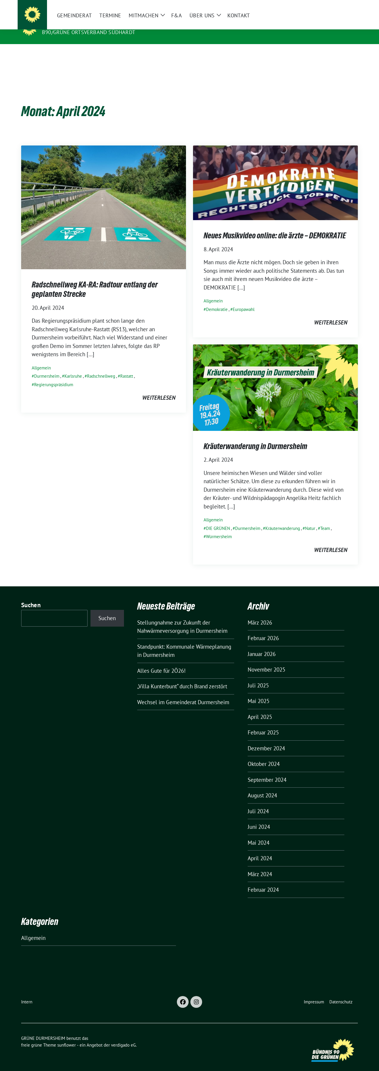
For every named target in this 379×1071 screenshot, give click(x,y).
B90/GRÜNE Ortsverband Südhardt (88, 32)
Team (325, 519)
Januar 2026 (262, 644)
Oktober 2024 (264, 754)
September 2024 (267, 770)
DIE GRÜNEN (218, 519)
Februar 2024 (263, 880)
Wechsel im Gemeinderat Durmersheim (183, 693)
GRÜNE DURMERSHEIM (74, 23)
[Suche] (339, 5)
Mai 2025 (258, 691)
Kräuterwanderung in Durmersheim (255, 437)
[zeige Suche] (347, 5)
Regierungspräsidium (53, 375)
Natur (310, 519)
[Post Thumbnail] (103, 197)
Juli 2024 (258, 802)
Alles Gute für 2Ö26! (161, 661)
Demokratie (217, 300)
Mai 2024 (258, 833)
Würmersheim (219, 527)
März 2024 (260, 864)
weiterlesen (158, 388)
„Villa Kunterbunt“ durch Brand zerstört (182, 677)
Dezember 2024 (266, 739)
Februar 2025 (263, 723)
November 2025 (266, 660)
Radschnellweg (101, 367)
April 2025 (260, 707)
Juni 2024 (259, 817)
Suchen (31, 596)
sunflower (66, 1036)
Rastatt (126, 367)
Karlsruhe (73, 367)
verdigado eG (123, 1036)
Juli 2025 (258, 676)
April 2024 (260, 849)
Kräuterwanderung (282, 519)
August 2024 (262, 786)
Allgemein (41, 359)
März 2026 (260, 613)
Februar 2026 (263, 628)
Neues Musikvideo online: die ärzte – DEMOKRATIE (275, 226)
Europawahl (243, 300)
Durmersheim (46, 367)
